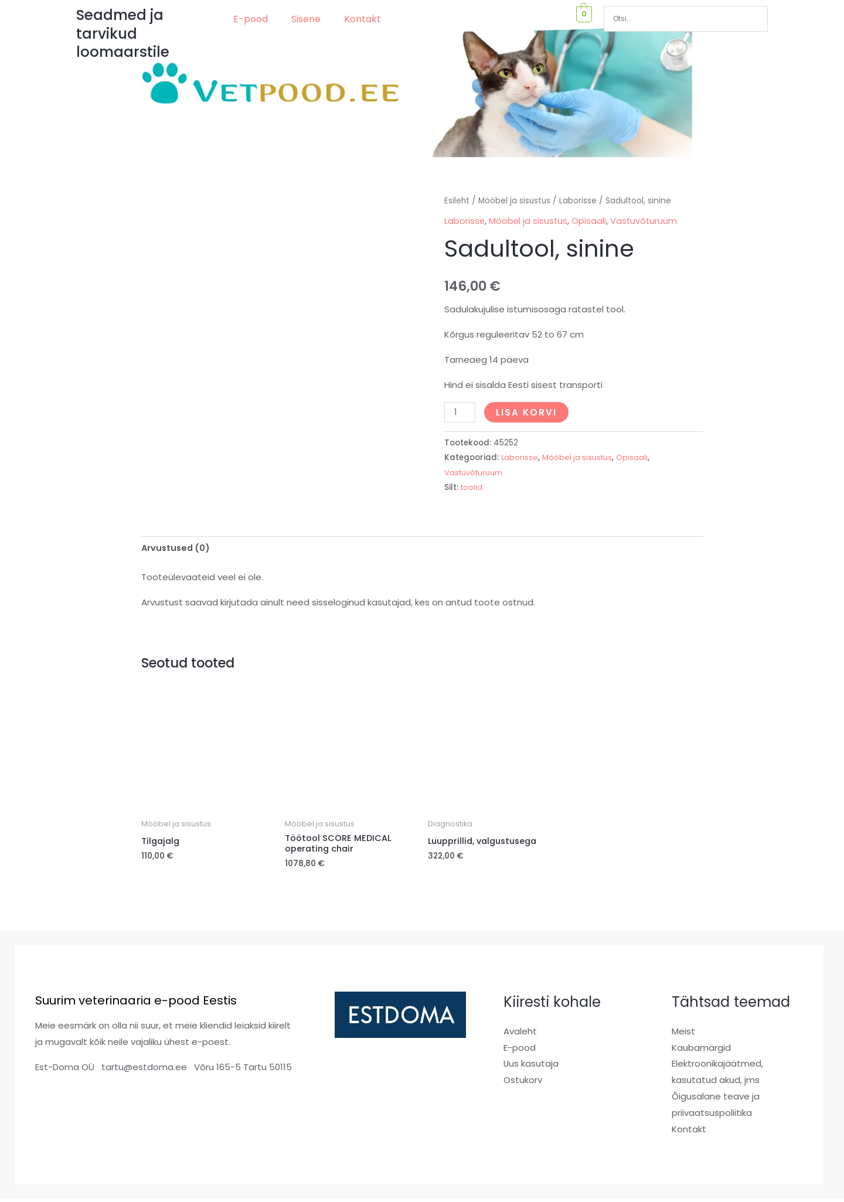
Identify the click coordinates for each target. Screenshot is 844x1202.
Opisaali (590, 220)
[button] (253, 19)
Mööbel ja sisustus (515, 200)
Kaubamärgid (701, 1050)
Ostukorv (522, 1083)
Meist (683, 1034)
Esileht (457, 200)
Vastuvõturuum (646, 220)
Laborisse (579, 200)
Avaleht (520, 1034)
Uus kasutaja (531, 1067)
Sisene (306, 19)
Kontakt (362, 19)
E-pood (250, 19)
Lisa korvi (527, 412)
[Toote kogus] (460, 411)
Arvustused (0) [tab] (177, 549)
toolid (472, 486)
